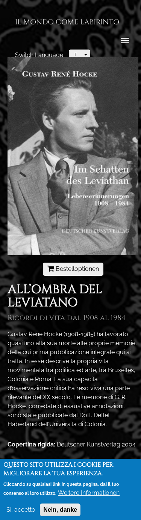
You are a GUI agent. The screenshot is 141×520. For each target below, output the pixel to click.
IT (75, 54)
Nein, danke (60, 512)
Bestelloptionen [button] (73, 268)
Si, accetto (20, 511)
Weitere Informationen (89, 495)
